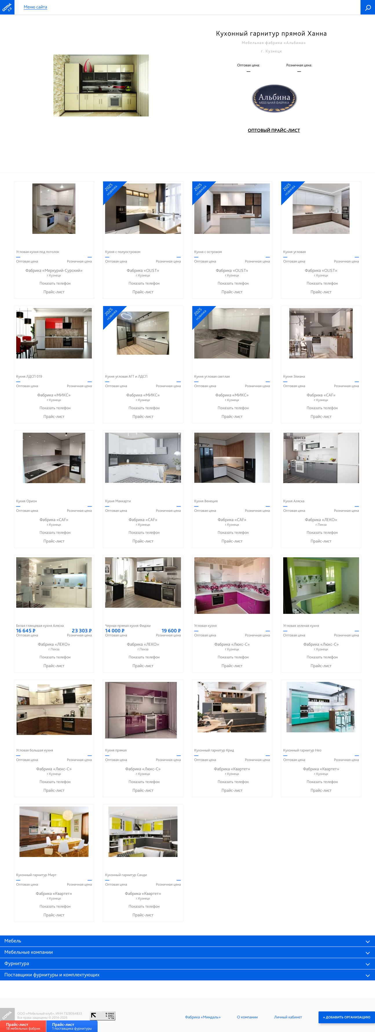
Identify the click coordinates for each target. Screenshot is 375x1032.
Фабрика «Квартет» (232, 771)
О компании (247, 1017)
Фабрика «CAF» (321, 397)
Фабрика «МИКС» (54, 397)
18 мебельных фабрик (23, 1026)
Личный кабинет (288, 1017)
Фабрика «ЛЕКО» (321, 522)
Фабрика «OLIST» (143, 273)
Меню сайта (35, 7)
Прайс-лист (54, 291)
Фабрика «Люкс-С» (232, 647)
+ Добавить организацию (346, 1017)
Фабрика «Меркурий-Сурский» (54, 273)
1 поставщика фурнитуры (72, 1026)
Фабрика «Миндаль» (203, 1017)
